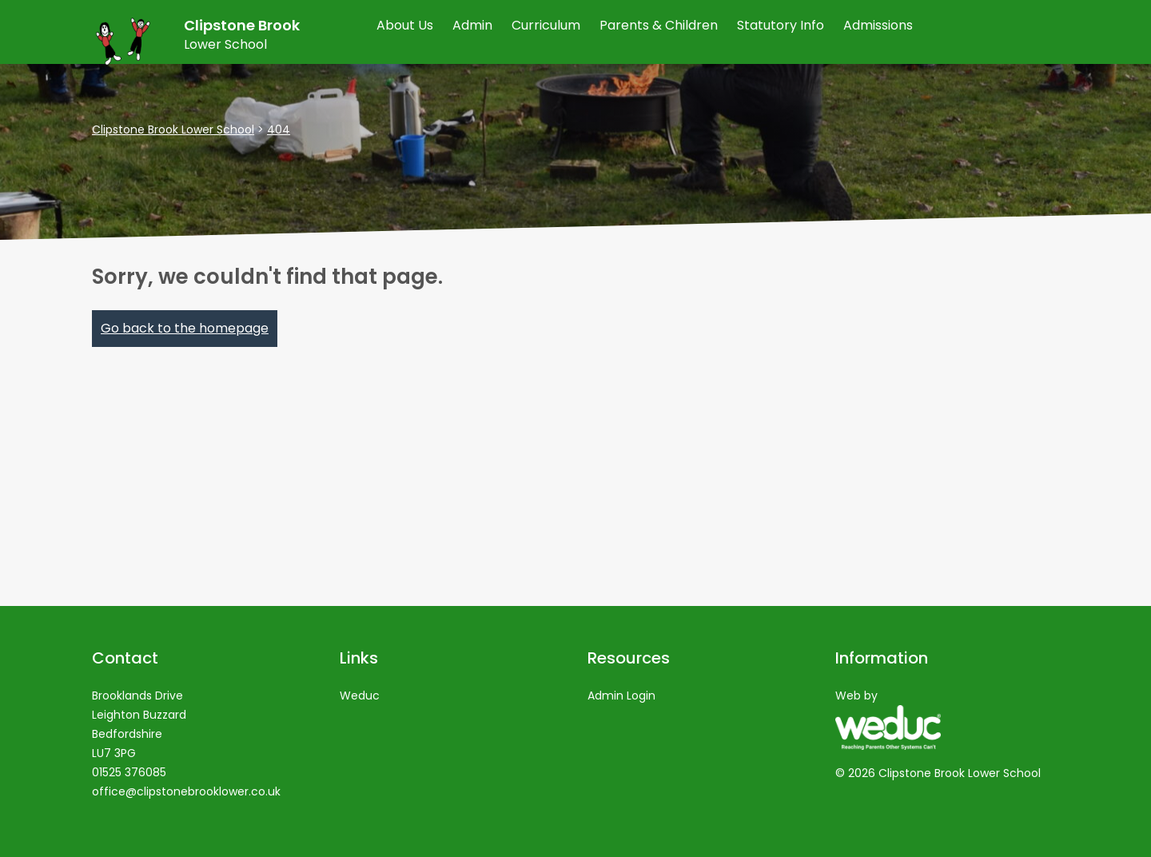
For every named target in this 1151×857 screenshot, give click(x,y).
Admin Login (621, 696)
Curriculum (546, 25)
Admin (472, 25)
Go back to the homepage (185, 328)
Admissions (878, 25)
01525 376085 (129, 772)
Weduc (360, 696)
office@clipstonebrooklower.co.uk (186, 791)
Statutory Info (780, 25)
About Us (404, 25)
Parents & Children (658, 25)
